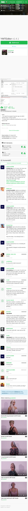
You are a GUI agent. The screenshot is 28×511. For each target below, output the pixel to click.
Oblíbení (13, 108)
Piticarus (8, 347)
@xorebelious (9, 270)
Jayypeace (9, 288)
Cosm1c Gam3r (10, 300)
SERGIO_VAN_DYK (11, 254)
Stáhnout (14, 43)
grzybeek (11, 50)
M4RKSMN (9, 362)
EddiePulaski (9, 328)
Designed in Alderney (5, 505)
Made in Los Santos (5, 507)
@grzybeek (9, 226)
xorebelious (9, 261)
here (5, 125)
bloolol (8, 384)
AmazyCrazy (9, 225)
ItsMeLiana (9, 188)
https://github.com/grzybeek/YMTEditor (11, 131)
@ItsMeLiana (9, 168)
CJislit (7, 280)
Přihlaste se (17, 391)
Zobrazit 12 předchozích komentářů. (14, 163)
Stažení (5, 108)
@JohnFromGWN (10, 190)
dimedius (8, 311)
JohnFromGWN (10, 166)
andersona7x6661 (10, 370)
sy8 (7, 377)
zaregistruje (5, 393)
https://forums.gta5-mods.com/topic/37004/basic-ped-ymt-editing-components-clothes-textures (15, 182)
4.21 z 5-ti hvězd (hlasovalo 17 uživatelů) (8, 111)
